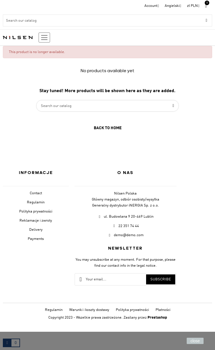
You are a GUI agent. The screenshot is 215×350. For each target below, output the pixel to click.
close (195, 341)
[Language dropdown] (173, 5)
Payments (36, 239)
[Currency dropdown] (193, 5)
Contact (36, 193)
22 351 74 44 (128, 226)
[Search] (107, 20)
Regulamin (36, 202)
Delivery (36, 230)
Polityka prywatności (35, 211)
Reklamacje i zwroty (35, 220)
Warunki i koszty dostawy (89, 310)
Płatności (163, 310)
